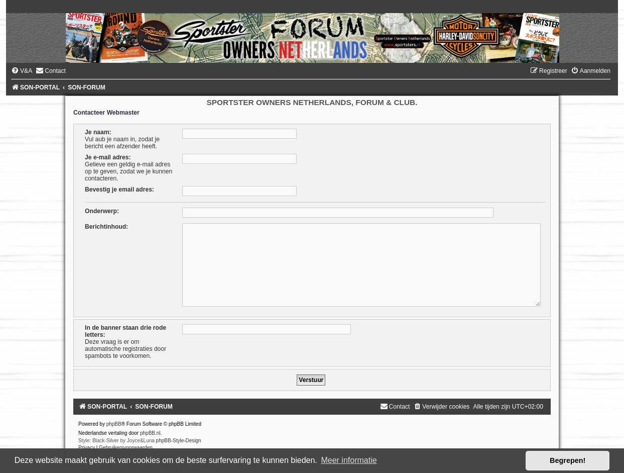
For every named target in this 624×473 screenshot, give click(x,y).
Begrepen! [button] (567, 460)
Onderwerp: (102, 211)
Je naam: (98, 132)
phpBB (113, 424)
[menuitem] (21, 70)
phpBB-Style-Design (178, 440)
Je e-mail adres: (108, 157)
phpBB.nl (150, 433)
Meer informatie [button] (349, 460)
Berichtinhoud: (106, 226)
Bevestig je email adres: (119, 189)
